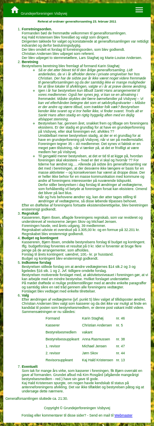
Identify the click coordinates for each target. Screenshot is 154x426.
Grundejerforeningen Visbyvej (38, 10)
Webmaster (124, 415)
